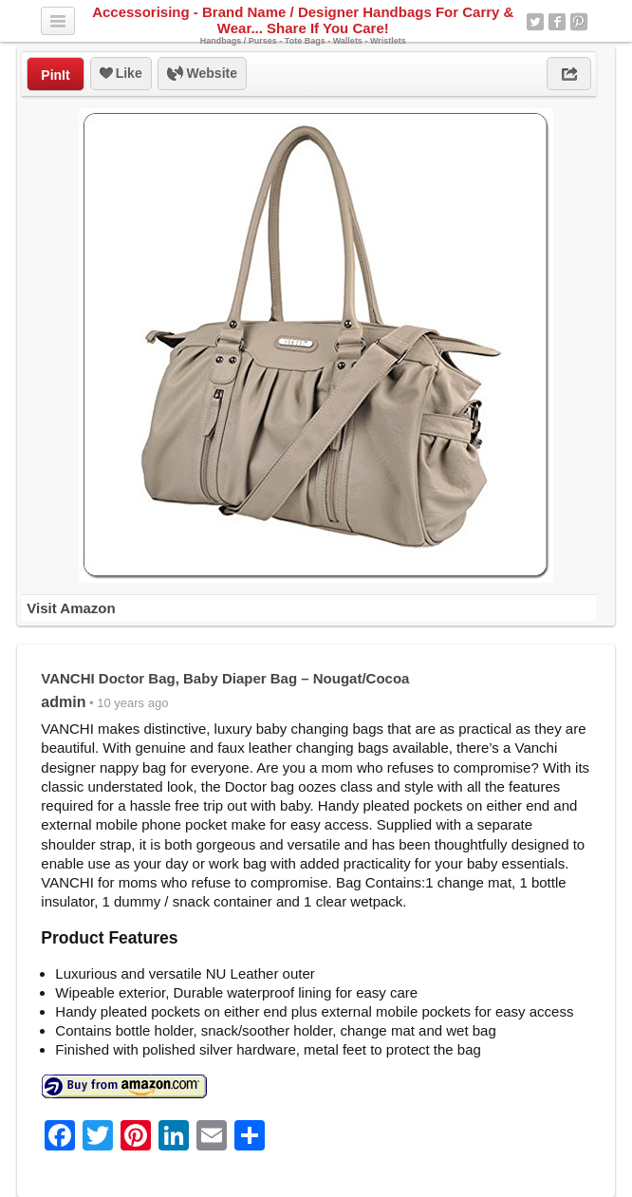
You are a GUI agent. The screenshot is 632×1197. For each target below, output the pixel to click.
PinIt (55, 75)
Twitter (535, 21)
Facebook (557, 21)
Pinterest (578, 21)
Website (202, 74)
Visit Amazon (71, 608)
